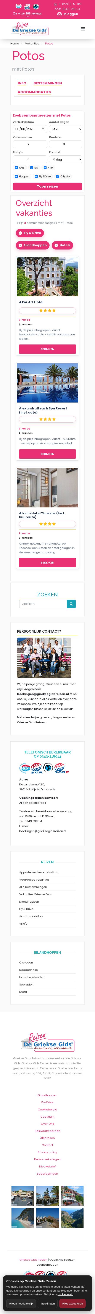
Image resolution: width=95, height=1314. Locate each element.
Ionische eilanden (31, 977)
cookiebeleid (65, 1294)
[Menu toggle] (83, 28)
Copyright (47, 1117)
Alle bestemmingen (33, 887)
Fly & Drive (32, 233)
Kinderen (56, 137)
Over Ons (47, 1124)
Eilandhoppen (35, 245)
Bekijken (47, 349)
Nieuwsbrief (47, 1166)
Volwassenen (22, 137)
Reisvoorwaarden (47, 1131)
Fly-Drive (47, 1102)
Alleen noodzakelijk (21, 1303)
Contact (47, 1145)
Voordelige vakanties (34, 880)
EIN (34, 167)
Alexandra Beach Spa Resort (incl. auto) (43, 410)
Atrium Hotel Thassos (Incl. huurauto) (42, 515)
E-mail (64, 4)
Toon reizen (47, 186)
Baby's (18, 152)
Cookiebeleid (47, 1109)
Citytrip (63, 176)
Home (14, 43)
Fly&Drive (43, 176)
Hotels (65, 245)
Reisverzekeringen (47, 1159)
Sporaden (26, 984)
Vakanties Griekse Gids (35, 894)
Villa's (23, 924)
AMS (20, 167)
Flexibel (54, 152)
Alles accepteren (72, 1303)
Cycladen (26, 962)
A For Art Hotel (31, 302)
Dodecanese (28, 970)
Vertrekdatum (23, 122)
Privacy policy (47, 1152)
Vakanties (32, 43)
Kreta (23, 992)
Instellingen (47, 1303)
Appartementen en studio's (38, 872)
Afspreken (47, 1138)
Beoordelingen (47, 1174)
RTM (48, 167)
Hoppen (22, 176)
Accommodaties (31, 916)
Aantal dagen (59, 122)
